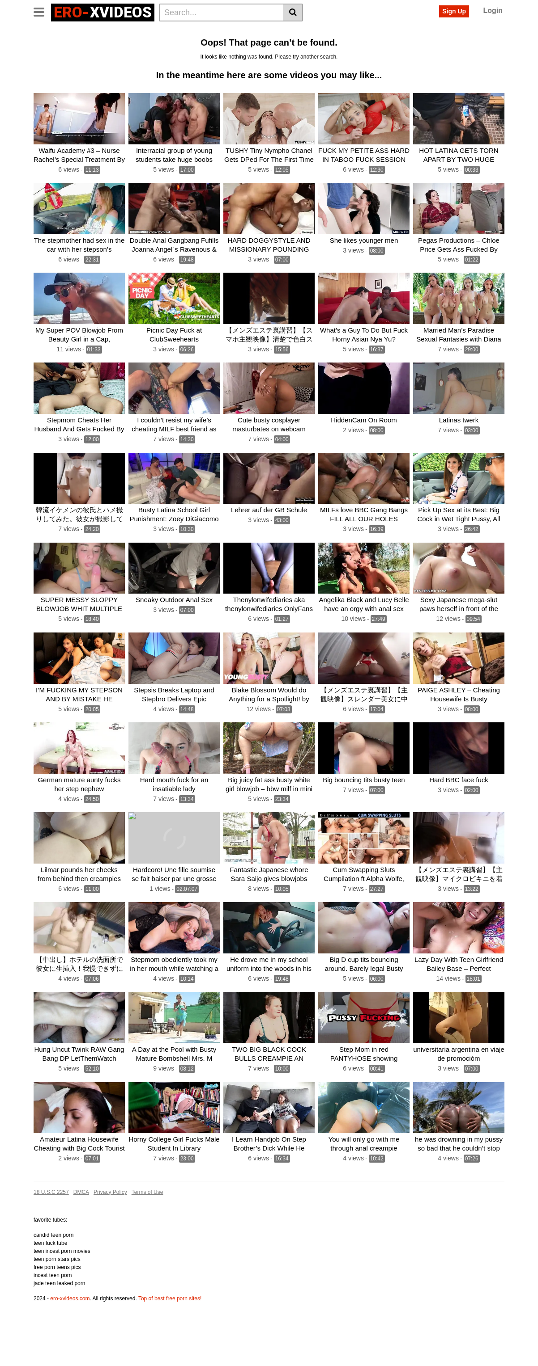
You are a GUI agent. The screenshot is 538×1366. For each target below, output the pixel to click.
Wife (225, 46)
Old (465, 46)
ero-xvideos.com (70, 1341)
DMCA (81, 1235)
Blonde (138, 46)
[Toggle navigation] (42, 11)
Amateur (342, 31)
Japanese (379, 46)
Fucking (167, 46)
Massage (439, 46)
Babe (247, 46)
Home (45, 31)
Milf (468, 31)
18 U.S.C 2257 (51, 1235)
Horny (111, 46)
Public (292, 46)
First (484, 46)
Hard (350, 46)
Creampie (80, 46)
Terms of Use (147, 1235)
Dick (269, 46)
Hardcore (322, 46)
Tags (110, 31)
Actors (136, 31)
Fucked (312, 31)
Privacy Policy (110, 1235)
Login (493, 10)
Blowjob (48, 46)
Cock (264, 31)
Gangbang (421, 31)
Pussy (239, 31)
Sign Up (454, 11)
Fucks (409, 46)
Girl (486, 31)
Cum (392, 31)
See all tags (53, 60)
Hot (450, 31)
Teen (286, 31)
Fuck (369, 31)
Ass (180, 31)
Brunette (198, 46)
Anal (160, 31)
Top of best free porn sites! (169, 1341)
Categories (79, 31)
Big (199, 31)
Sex (217, 31)
